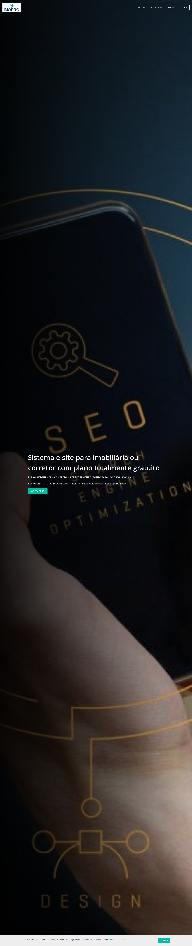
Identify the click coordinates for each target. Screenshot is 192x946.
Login (184, 7)
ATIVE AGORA (37, 491)
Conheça (140, 7)
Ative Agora (156, 7)
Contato (172, 7)
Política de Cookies (117, 939)
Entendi (164, 940)
